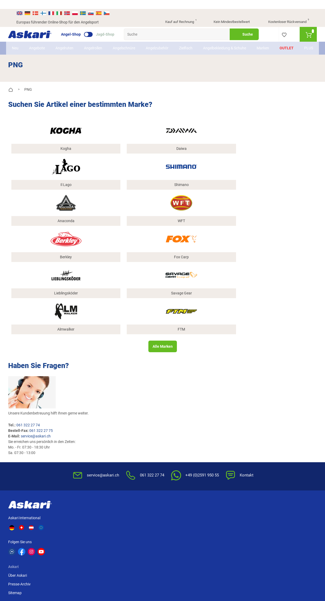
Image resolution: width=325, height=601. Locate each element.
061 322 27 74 (111, 251)
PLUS (300, 42)
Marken (255, 42)
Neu (23, 42)
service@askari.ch (119, 262)
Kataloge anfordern (132, 341)
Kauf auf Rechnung (176, 13)
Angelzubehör (165, 42)
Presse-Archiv (86, 341)
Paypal (270, 349)
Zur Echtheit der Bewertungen (178, 387)
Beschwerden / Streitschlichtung (229, 389)
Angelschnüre (132, 42)
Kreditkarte (274, 341)
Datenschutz (225, 349)
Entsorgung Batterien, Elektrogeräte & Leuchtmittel (233, 363)
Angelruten (73, 42)
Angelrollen (101, 42)
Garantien (174, 367)
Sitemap (81, 349)
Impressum (224, 378)
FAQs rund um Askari (183, 332)
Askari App (125, 358)
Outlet (279, 42)
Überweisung (275, 332)
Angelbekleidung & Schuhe (224, 42)
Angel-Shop (79, 25)
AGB (219, 332)
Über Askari (84, 332)
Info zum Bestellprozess (185, 349)
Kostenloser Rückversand (284, 13)
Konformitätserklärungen (186, 376)
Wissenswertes (178, 341)
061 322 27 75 (124, 256)
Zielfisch (194, 42)
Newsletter (125, 332)
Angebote (45, 42)
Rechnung (273, 358)
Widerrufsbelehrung (231, 341)
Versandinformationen (59, 572)
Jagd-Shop (113, 25)
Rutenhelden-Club (130, 349)
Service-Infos (176, 358)
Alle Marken (162, 205)
